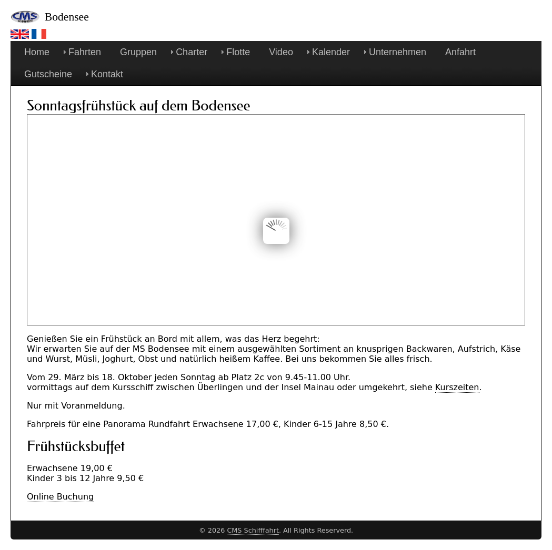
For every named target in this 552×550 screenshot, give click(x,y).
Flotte (238, 52)
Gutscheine (48, 74)
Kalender (331, 52)
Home (36, 52)
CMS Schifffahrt (253, 530)
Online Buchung (60, 497)
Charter (191, 52)
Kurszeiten (457, 387)
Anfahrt (460, 52)
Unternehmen (397, 52)
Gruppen (138, 52)
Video (281, 52)
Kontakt (107, 74)
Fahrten (84, 52)
